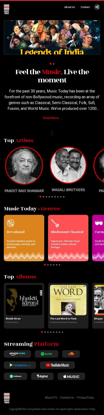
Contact (85, 7)
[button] (95, 37)
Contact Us (67, 397)
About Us (69, 7)
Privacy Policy (85, 397)
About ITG (51, 397)
